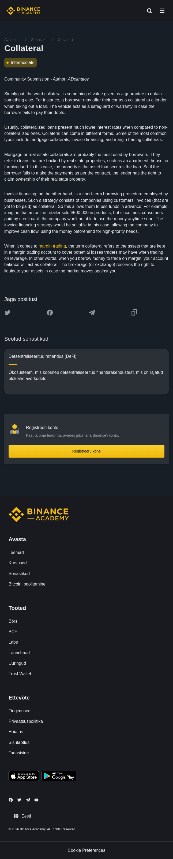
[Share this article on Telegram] (92, 312)
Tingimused (20, 711)
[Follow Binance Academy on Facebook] (11, 800)
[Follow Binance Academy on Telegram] (28, 800)
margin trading (52, 246)
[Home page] (23, 10)
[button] (162, 10)
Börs (13, 621)
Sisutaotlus (19, 742)
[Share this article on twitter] (7, 312)
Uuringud (17, 663)
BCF (13, 631)
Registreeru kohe (86, 451)
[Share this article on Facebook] (50, 312)
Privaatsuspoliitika (26, 721)
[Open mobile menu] (162, 11)
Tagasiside (19, 753)
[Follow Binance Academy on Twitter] (19, 799)
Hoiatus (16, 731)
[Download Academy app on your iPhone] (24, 777)
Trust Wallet (20, 673)
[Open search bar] (148, 11)
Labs (13, 642)
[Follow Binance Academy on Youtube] (36, 800)
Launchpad (19, 653)
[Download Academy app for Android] (59, 777)
